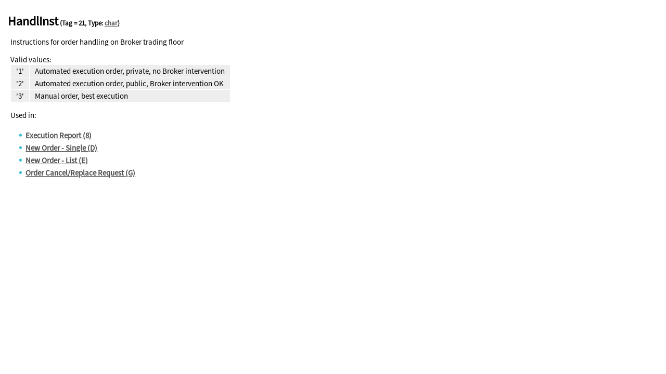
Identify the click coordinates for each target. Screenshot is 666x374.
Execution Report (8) (58, 135)
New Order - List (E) (56, 160)
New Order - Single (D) (61, 148)
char (111, 23)
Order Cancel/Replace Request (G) (80, 173)
